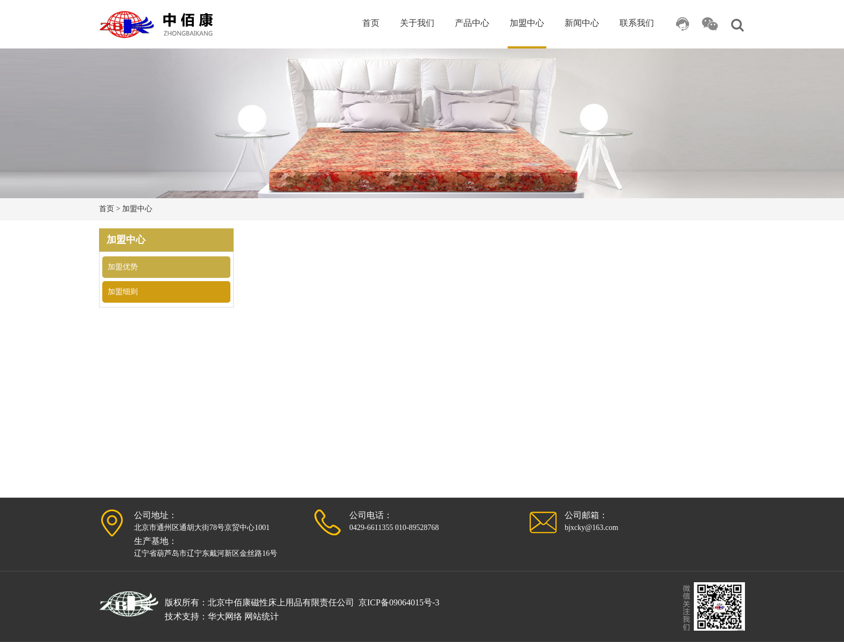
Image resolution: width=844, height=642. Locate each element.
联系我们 (637, 22)
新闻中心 (582, 22)
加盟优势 (123, 267)
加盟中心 (527, 22)
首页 (370, 22)
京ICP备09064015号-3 (398, 602)
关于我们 (417, 22)
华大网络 (225, 616)
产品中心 (472, 22)
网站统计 (261, 616)
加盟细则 (123, 292)
